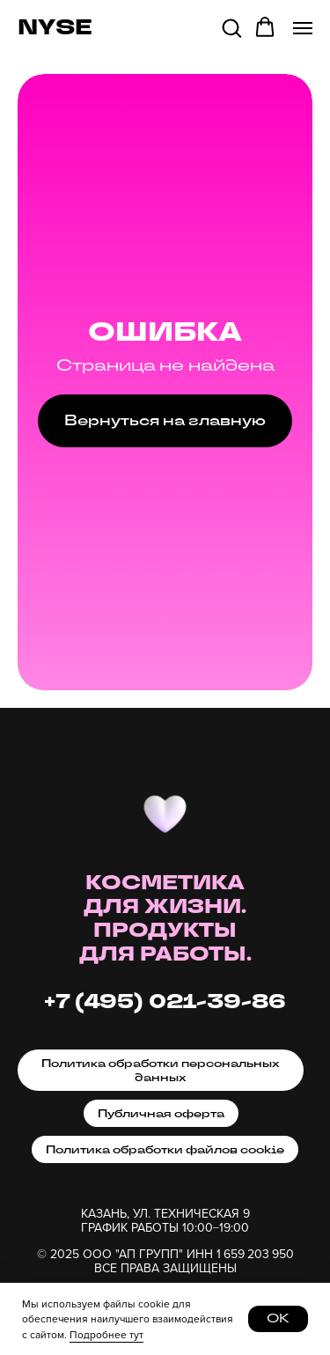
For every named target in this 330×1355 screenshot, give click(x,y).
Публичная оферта (161, 1114)
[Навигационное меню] (302, 28)
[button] (231, 27)
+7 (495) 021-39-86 (165, 1002)
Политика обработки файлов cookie (165, 1150)
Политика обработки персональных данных (160, 1071)
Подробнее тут (106, 1334)
